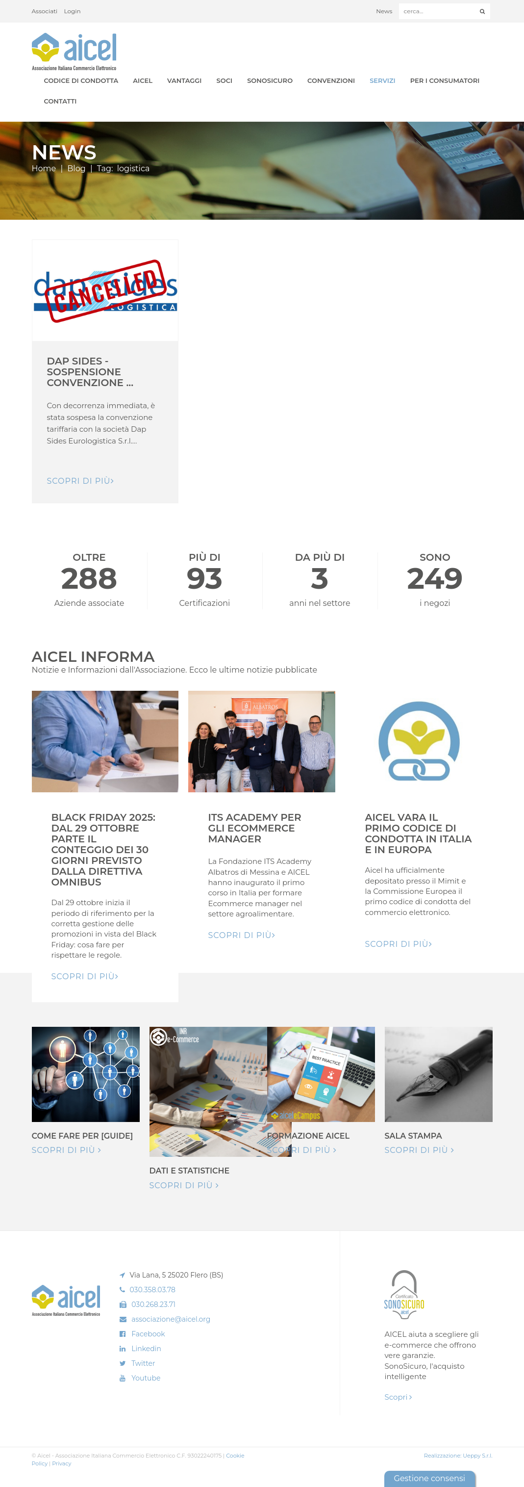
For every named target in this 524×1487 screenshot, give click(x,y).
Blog (76, 168)
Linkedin (146, 1348)
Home (44, 168)
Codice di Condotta (81, 80)
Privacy (61, 1463)
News (384, 11)
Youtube (145, 1378)
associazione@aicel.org (170, 1319)
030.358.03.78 (152, 1289)
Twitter (143, 1363)
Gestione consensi (429, 1478)
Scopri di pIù (80, 481)
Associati (45, 11)
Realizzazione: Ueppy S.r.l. (458, 1455)
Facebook (148, 1334)
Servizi (383, 80)
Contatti (60, 101)
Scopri (398, 1397)
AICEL (142, 80)
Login (72, 11)
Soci (225, 80)
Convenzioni (331, 80)
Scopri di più (66, 1150)
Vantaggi (184, 80)
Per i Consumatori (445, 80)
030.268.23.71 (153, 1304)
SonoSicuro (270, 80)
